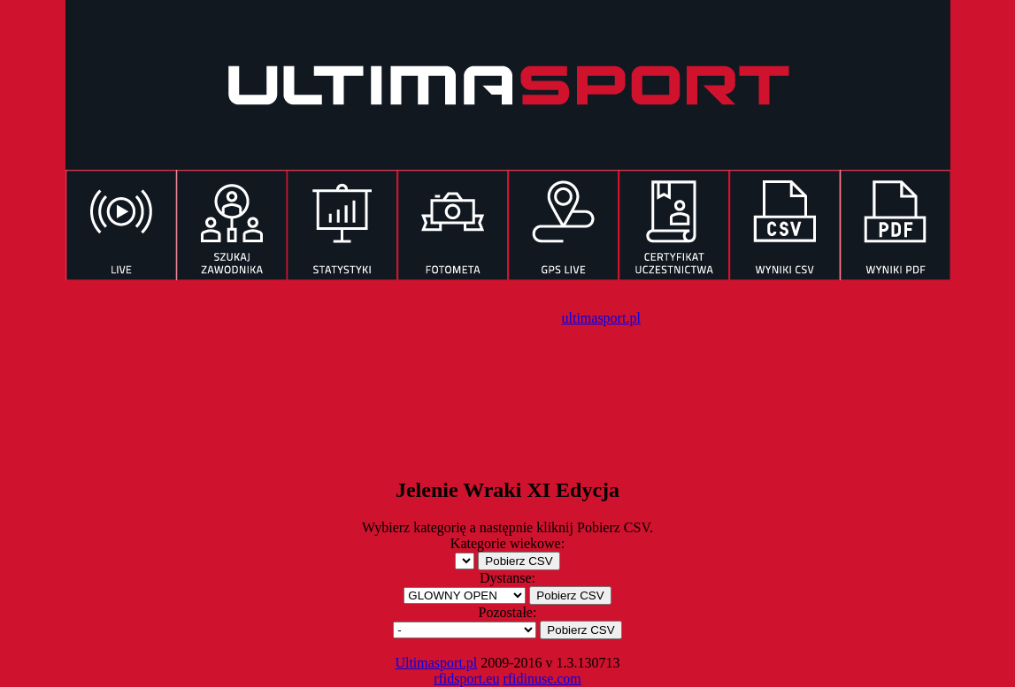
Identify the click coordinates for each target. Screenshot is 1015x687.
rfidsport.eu (466, 678)
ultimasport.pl (601, 317)
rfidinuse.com (542, 678)
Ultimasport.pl (436, 662)
